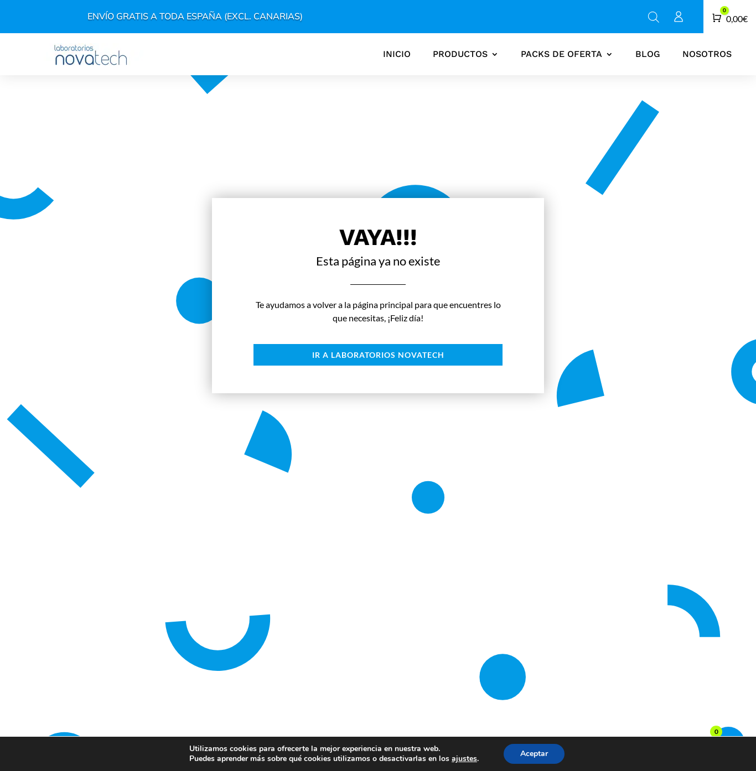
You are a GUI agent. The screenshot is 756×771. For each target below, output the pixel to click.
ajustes (464, 759)
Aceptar (534, 753)
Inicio (397, 54)
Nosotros (707, 54)
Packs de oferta (561, 54)
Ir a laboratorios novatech (378, 355)
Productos (460, 54)
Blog (647, 54)
